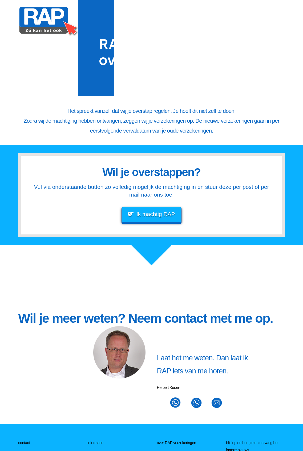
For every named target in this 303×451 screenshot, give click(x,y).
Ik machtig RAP (151, 214)
